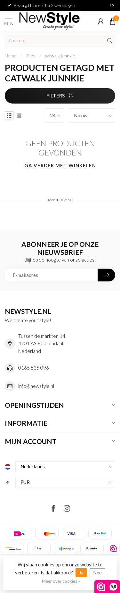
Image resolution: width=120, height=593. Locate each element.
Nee (97, 572)
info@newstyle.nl (36, 386)
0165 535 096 (33, 368)
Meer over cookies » (61, 581)
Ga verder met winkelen (60, 165)
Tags (30, 55)
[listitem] (113, 548)
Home (10, 55)
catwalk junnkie (60, 55)
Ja (81, 572)
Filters (60, 95)
